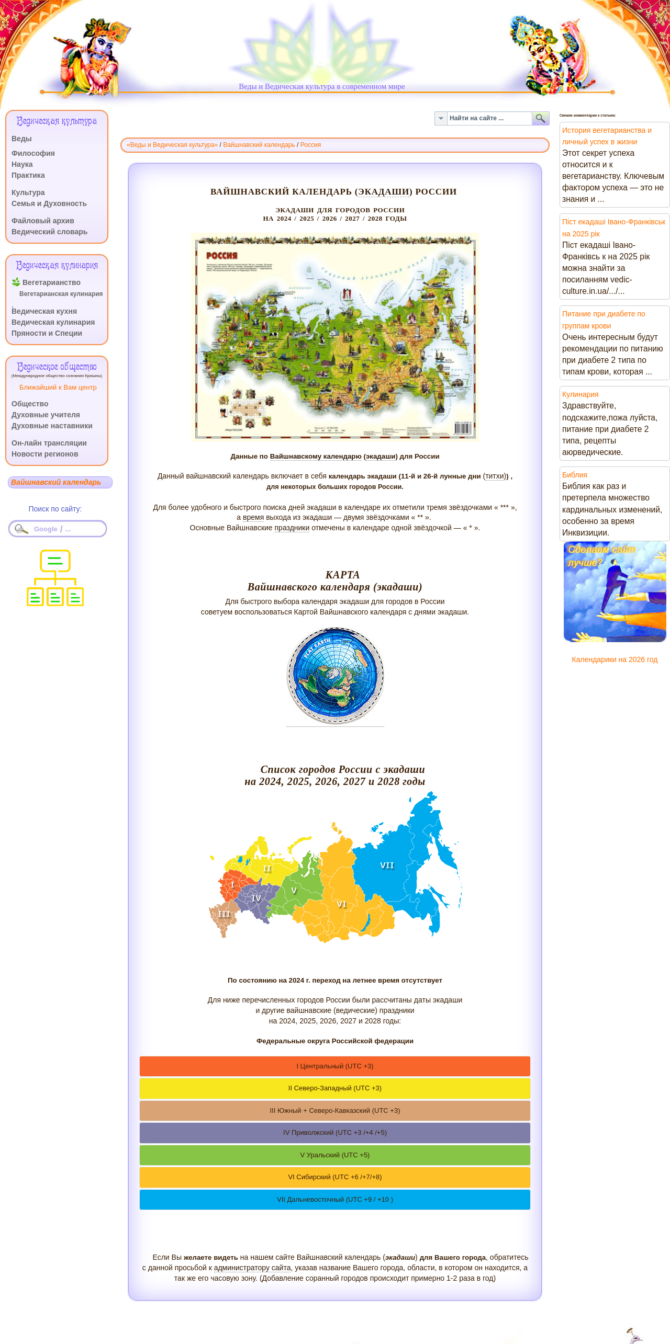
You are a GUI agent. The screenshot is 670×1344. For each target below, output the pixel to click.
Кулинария (580, 394)
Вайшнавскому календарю (316, 456)
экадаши (383, 192)
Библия (574, 475)
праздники (292, 527)
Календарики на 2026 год (615, 659)
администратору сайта (252, 1267)
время (253, 517)
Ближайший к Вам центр (58, 387)
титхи (494, 476)
